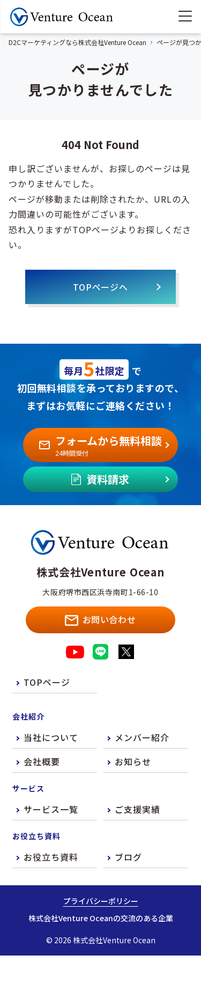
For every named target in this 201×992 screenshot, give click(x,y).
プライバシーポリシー (100, 900)
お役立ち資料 (51, 856)
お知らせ (133, 761)
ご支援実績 (137, 809)
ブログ (128, 856)
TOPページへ (101, 286)
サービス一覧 (51, 809)
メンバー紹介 (142, 737)
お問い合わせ (100, 619)
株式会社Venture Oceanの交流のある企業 (100, 918)
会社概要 (42, 761)
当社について (51, 737)
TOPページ (47, 682)
